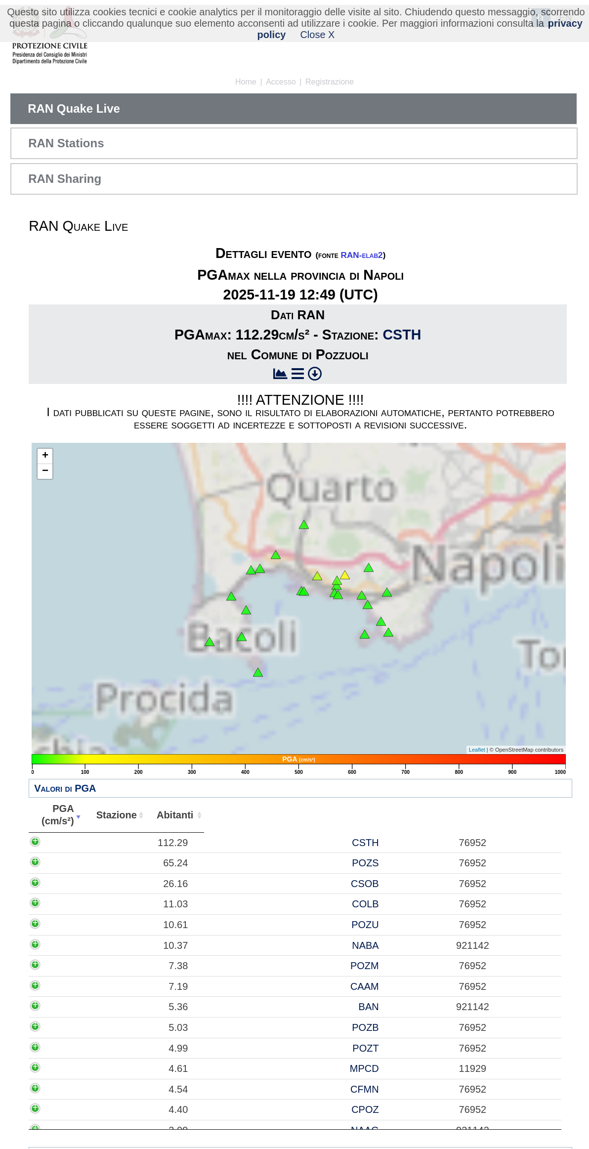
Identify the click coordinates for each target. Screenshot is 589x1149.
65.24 (69, 862)
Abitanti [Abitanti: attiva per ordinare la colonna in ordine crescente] (185, 814)
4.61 (72, 1068)
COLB (135, 903)
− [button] (45, 471)
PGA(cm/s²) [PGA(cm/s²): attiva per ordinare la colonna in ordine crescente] (61, 814)
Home (245, 82)
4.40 (72, 1109)
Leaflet (477, 750)
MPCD (134, 1068)
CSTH (401, 334)
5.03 (72, 1027)
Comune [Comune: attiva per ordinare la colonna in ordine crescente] (389, 814)
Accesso (280, 82)
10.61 (69, 924)
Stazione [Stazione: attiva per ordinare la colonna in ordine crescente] (124, 814)
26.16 (69, 883)
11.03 (69, 903)
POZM (134, 965)
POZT (136, 1048)
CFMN (134, 1089)
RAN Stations (66, 143)
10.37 (69, 945)
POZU (135, 924)
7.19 (72, 986)
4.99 (72, 1048)
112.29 (66, 842)
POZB (135, 1027)
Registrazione (329, 82)
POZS (135, 862)
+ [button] (45, 456)
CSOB (135, 883)
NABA (135, 945)
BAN (138, 1006)
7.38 (72, 965)
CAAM (134, 986)
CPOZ (135, 1109)
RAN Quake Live (74, 108)
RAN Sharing (64, 178)
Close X (317, 34)
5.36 (72, 1006)
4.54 (72, 1089)
